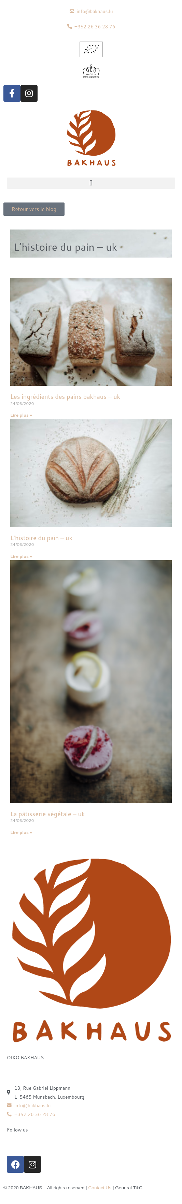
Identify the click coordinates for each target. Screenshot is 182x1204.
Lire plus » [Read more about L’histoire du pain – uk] (21, 556)
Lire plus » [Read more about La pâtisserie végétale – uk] (21, 832)
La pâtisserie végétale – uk (47, 813)
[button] (91, 183)
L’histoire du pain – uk (41, 537)
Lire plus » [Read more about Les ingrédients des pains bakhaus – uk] (21, 415)
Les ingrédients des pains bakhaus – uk (65, 396)
